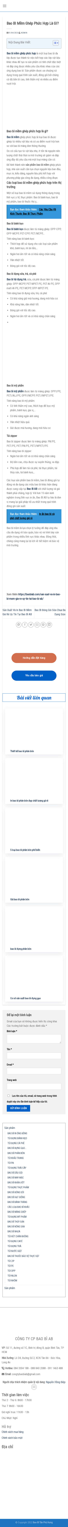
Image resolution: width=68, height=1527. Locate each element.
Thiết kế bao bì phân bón (22, 751)
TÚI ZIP (11, 1261)
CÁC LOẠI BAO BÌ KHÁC (19, 1207)
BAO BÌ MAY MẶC (16, 1177)
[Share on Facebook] (25, 625)
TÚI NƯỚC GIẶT (15, 1251)
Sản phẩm (9, 1128)
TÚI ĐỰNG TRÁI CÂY (17, 1167)
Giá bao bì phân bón (19, 899)
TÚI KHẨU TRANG (16, 1158)
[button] (54, 43)
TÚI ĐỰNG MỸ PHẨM (17, 1216)
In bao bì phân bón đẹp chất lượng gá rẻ (29, 800)
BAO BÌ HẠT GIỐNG (16, 1197)
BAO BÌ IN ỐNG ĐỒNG (17, 1133)
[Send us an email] (34, 1387)
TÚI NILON (12, 1275)
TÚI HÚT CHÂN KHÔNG (18, 1236)
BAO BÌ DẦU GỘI (15, 1172)
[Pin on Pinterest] (43, 625)
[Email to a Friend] (37, 625)
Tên (9, 1049)
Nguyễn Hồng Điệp (55, 1382)
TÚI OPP (11, 1270)
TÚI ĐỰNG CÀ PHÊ (16, 1143)
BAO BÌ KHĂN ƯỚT (16, 1182)
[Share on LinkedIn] (49, 625)
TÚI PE (11, 1266)
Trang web (12, 1080)
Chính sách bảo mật (12, 1437)
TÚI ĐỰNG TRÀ (14, 1246)
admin (24, 33)
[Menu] (5, 6)
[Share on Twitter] (31, 625)
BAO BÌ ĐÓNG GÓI (16, 1192)
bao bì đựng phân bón (20, 949)
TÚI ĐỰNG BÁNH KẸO (17, 1138)
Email (10, 1064)
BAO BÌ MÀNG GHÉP (17, 1212)
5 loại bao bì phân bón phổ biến (25, 850)
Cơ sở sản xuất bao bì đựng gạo (25, 998)
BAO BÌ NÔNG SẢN (16, 1226)
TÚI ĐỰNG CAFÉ (15, 1241)
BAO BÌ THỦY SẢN (16, 1221)
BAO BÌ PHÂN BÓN (16, 1153)
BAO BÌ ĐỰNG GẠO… (17, 1148)
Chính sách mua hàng (13, 1431)
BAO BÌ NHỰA (14, 1231)
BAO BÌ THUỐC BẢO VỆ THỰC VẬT (23, 1256)
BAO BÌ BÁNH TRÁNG (17, 1202)
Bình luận (12, 1031)
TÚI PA (11, 1163)
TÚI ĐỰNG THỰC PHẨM (18, 1187)
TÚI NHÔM (12, 1280)
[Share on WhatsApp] (18, 625)
